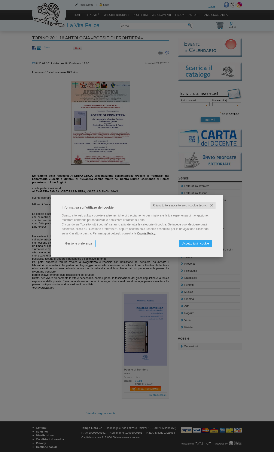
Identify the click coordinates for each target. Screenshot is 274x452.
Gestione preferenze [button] (78, 243)
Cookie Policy (146, 233)
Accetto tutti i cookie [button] (195, 243)
